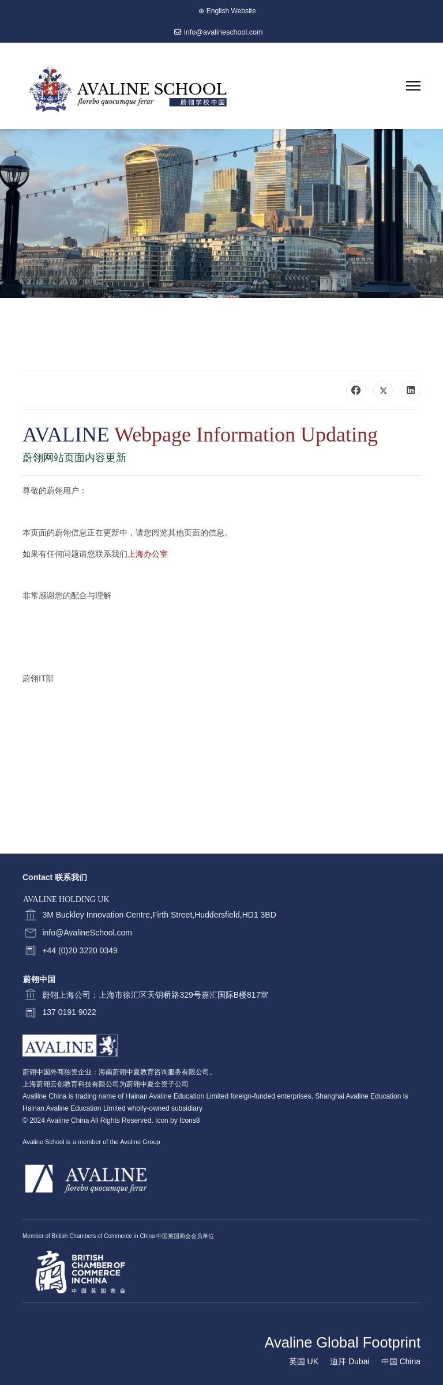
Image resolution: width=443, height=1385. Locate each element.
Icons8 (189, 1120)
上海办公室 (147, 553)
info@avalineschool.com (223, 32)
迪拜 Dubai (349, 1361)
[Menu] (413, 86)
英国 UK (303, 1361)
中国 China (401, 1361)
